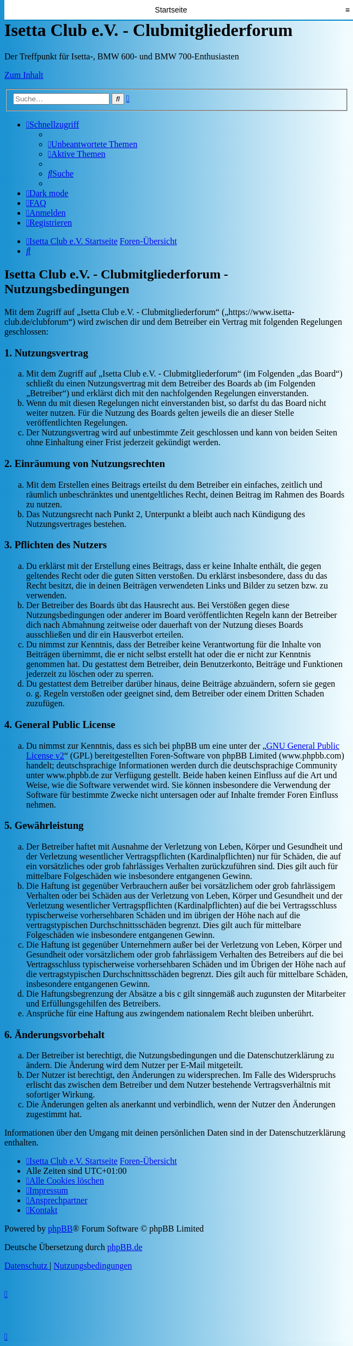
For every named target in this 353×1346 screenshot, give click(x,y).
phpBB (60, 1228)
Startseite (171, 9)
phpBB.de (124, 1247)
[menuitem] (92, 144)
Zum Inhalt (24, 75)
